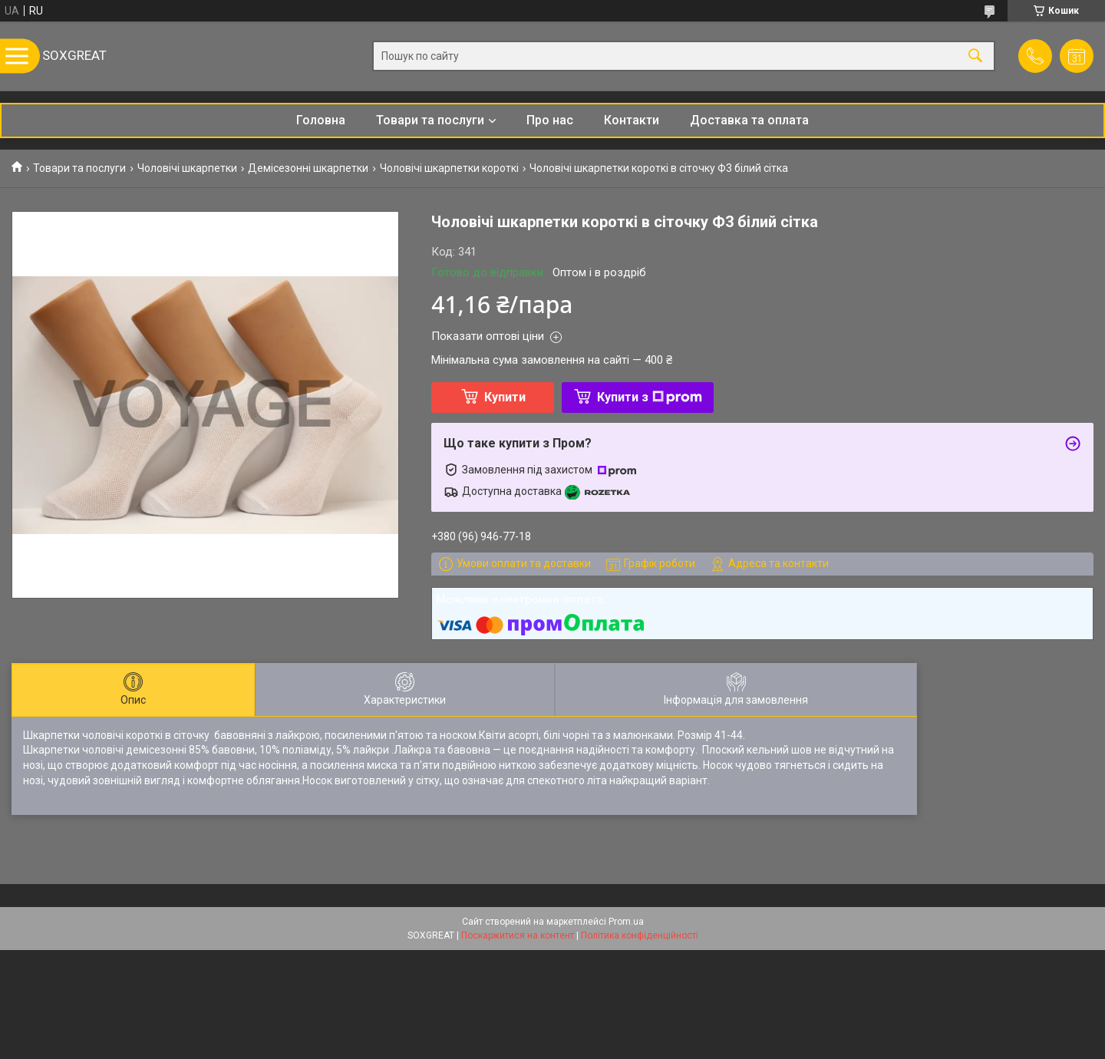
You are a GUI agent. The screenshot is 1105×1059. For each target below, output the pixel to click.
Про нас (549, 120)
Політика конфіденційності (639, 935)
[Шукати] (975, 56)
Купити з (649, 397)
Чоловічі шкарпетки (187, 168)
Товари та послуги (430, 120)
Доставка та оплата (749, 120)
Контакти (631, 120)
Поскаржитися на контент (517, 935)
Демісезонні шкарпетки (308, 168)
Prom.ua (626, 921)
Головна (320, 120)
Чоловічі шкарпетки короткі (449, 168)
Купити (505, 397)
